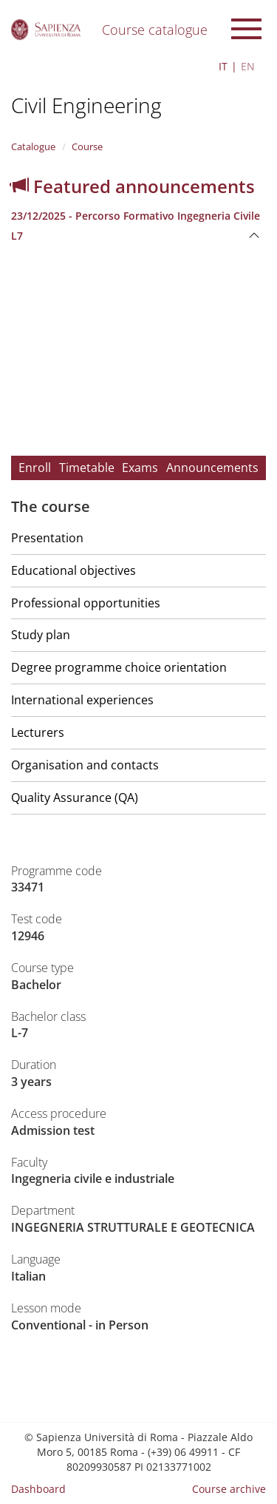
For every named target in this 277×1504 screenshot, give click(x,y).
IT (223, 66)
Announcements (212, 467)
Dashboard (38, 1489)
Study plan (40, 635)
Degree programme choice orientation (119, 667)
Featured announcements (133, 186)
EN (248, 66)
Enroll (34, 467)
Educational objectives (73, 570)
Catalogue (33, 146)
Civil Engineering (86, 105)
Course (87, 146)
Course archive (229, 1489)
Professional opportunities (85, 603)
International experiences (82, 700)
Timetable (86, 467)
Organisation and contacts (85, 765)
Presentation (47, 538)
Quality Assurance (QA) (74, 797)
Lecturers (37, 732)
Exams (140, 467)
